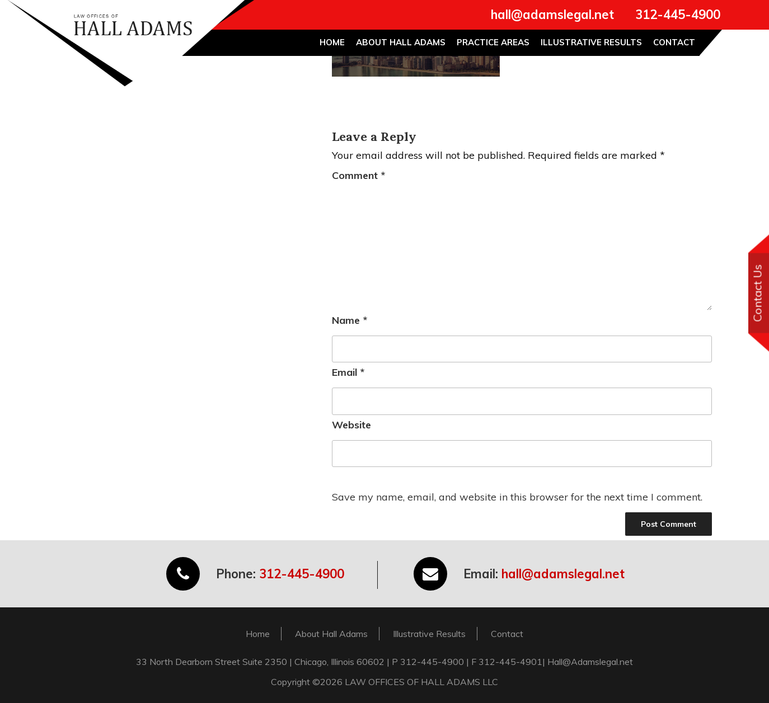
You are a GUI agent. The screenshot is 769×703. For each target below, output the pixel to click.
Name (349, 320)
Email (348, 372)
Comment (358, 175)
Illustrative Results (591, 42)
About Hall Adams (401, 42)
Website (351, 424)
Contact (674, 42)
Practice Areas (493, 42)
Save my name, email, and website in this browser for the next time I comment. (517, 496)
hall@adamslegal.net (552, 14)
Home (332, 42)
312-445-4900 (677, 14)
